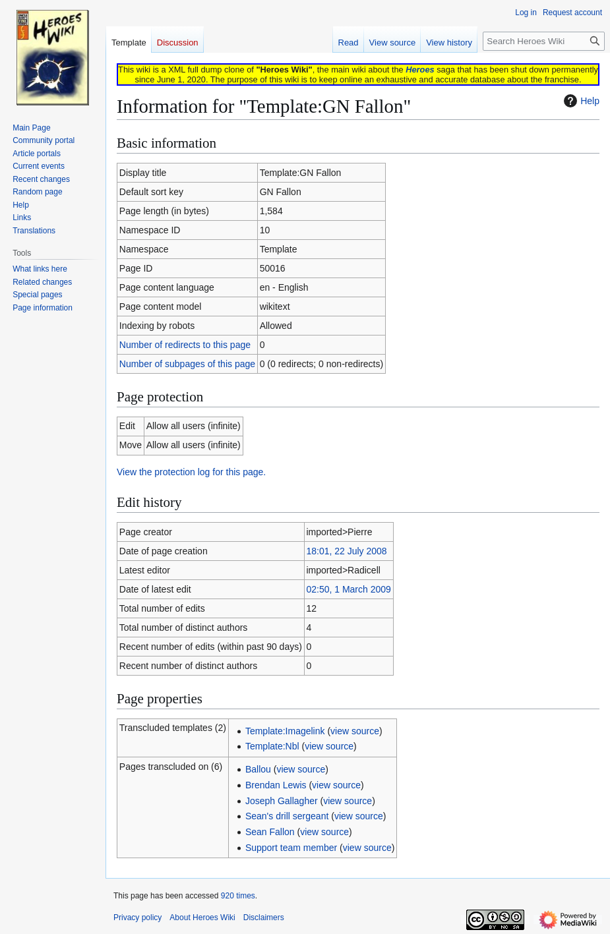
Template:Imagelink (285, 731)
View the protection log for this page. (191, 472)
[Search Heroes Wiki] (544, 41)
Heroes (420, 69)
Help (580, 100)
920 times (238, 895)
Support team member (291, 847)
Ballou (258, 769)
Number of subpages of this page (187, 364)
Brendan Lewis (276, 785)
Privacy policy (137, 917)
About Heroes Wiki (202, 917)
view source (354, 731)
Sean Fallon (270, 832)
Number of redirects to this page (185, 344)
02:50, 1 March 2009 (348, 589)
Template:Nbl (272, 746)
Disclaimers (263, 917)
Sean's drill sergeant (286, 816)
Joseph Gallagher (281, 801)
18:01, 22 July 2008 (346, 551)
